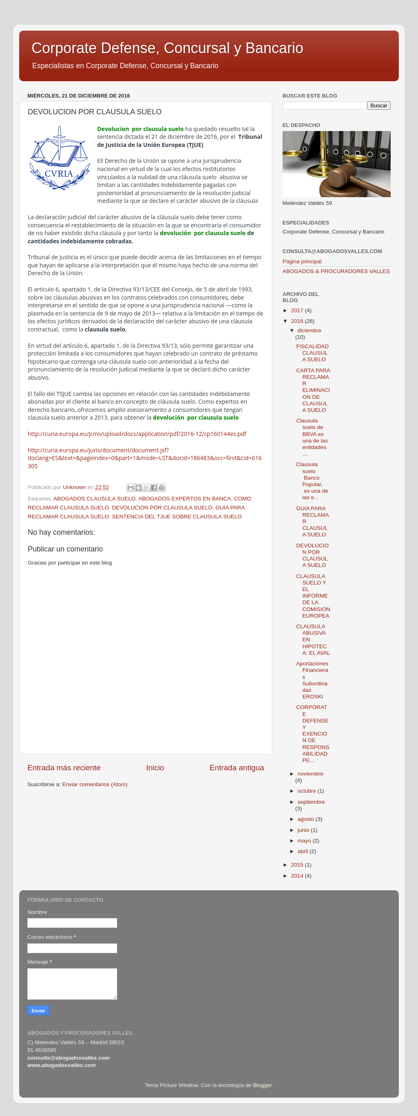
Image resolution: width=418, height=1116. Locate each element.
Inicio (155, 767)
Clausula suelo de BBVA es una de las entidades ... (312, 437)
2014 (298, 876)
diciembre (310, 330)
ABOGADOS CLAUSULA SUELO (94, 499)
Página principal (302, 261)
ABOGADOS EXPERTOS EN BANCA (184, 499)
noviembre (310, 774)
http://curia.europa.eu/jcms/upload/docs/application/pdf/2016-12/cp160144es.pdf (137, 434)
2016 (298, 321)
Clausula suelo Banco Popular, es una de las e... (312, 480)
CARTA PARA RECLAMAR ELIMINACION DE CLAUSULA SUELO (313, 390)
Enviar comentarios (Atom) (95, 784)
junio (304, 830)
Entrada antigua (237, 767)
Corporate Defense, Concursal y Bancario (167, 48)
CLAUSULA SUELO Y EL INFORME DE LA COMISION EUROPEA (313, 596)
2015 (298, 865)
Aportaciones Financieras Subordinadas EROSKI (312, 680)
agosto (307, 819)
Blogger (262, 1085)
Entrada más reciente (64, 767)
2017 (298, 310)
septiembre (311, 802)
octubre (308, 791)
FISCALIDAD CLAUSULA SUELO (312, 352)
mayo (305, 841)
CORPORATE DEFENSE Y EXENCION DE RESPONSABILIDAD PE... (312, 733)
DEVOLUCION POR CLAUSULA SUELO (162, 508)
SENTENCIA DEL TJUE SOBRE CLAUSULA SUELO (177, 517)
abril (303, 851)
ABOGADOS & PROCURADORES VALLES (336, 271)
